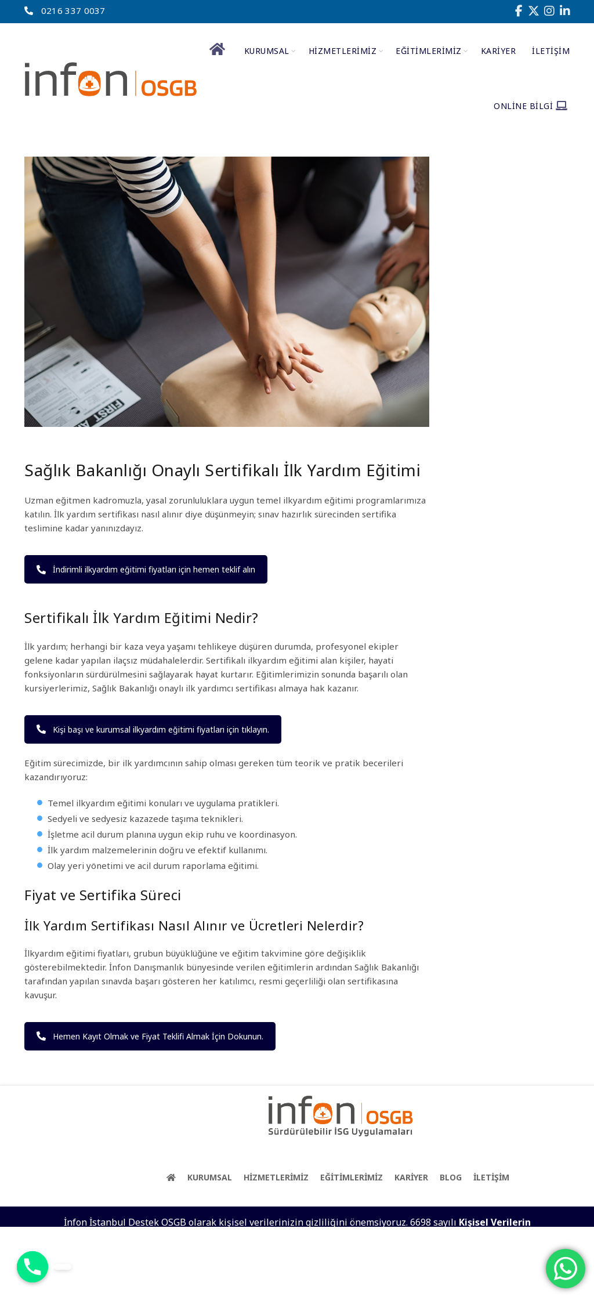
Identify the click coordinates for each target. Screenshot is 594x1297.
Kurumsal (266, 50)
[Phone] (32, 1266)
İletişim (551, 50)
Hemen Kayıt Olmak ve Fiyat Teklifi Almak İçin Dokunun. (150, 1036)
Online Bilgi (530, 105)
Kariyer (498, 50)
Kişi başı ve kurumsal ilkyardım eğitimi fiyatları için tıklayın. (153, 729)
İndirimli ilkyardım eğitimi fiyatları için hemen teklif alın (146, 569)
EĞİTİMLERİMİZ (429, 50)
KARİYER (411, 1177)
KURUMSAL (209, 1177)
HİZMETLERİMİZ (343, 50)
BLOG (451, 1177)
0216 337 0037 (65, 10)
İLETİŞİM (491, 1177)
